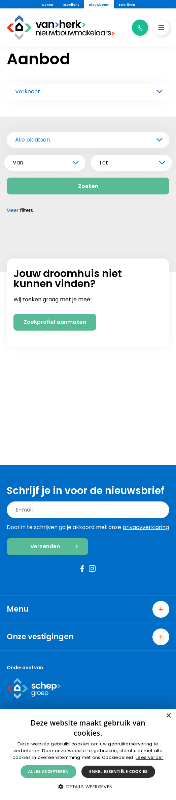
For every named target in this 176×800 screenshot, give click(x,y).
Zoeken (88, 186)
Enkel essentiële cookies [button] (118, 771)
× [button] (168, 715)
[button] (87, 786)
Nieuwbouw (99, 5)
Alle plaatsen (32, 140)
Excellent (71, 5)
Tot (103, 162)
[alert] (88, 754)
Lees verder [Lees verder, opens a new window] (149, 757)
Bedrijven (127, 5)
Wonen (47, 5)
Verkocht (27, 91)
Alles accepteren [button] (48, 771)
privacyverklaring (145, 527)
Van (18, 162)
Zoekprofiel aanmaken (55, 423)
